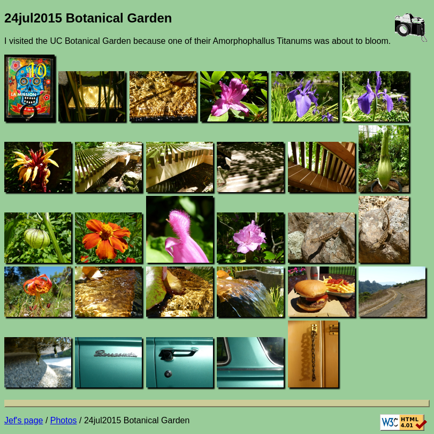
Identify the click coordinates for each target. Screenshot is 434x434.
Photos (63, 420)
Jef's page (23, 420)
